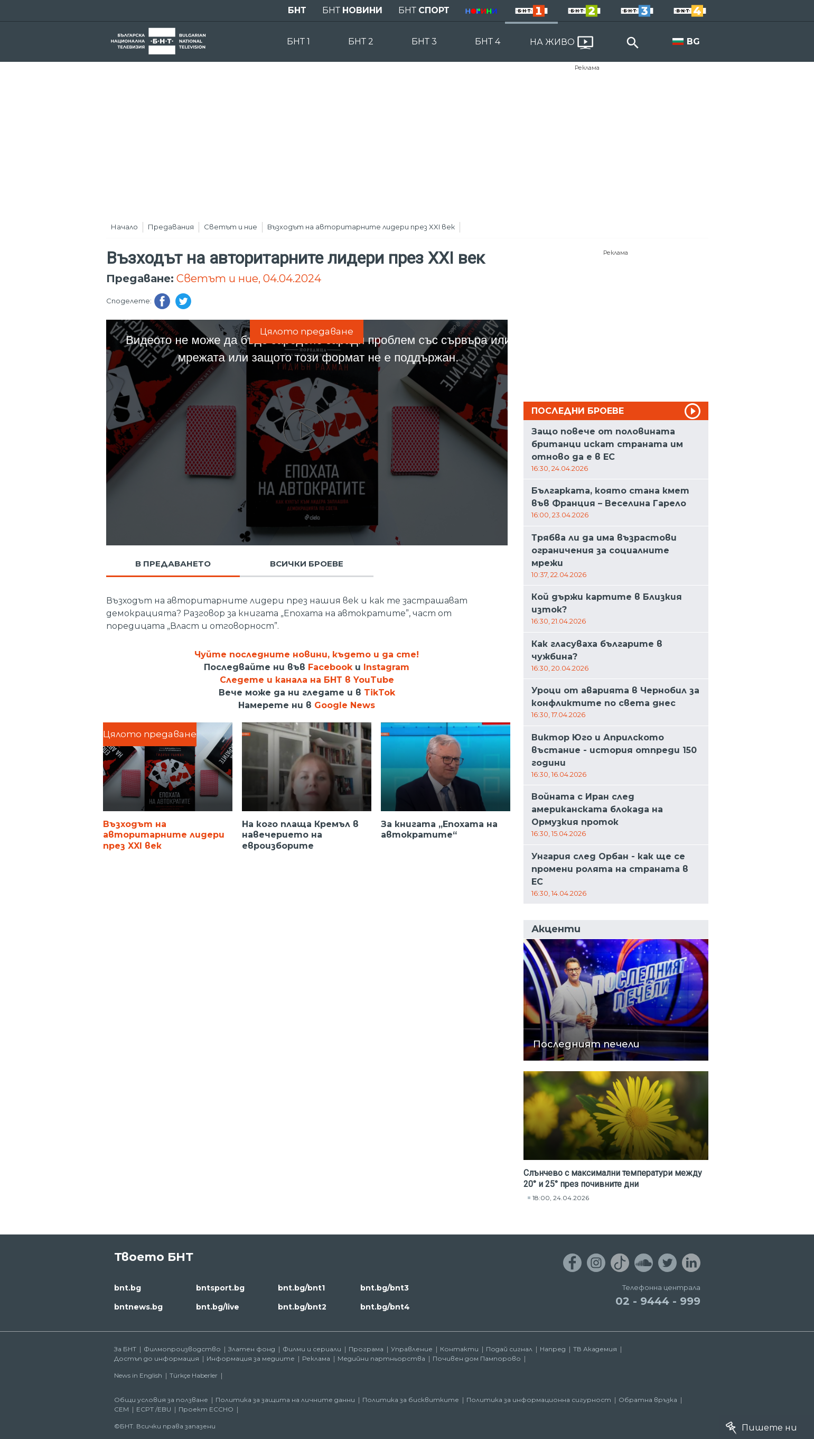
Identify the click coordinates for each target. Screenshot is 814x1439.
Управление (412, 1349)
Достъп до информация (156, 1358)
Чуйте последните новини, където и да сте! (306, 654)
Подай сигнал (509, 1349)
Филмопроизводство (182, 1349)
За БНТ (125, 1349)
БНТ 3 (424, 41)
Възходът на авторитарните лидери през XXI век (361, 226)
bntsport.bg (220, 1288)
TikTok (379, 693)
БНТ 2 (360, 41)
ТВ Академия (595, 1349)
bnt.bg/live (217, 1307)
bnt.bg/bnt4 (385, 1307)
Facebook (330, 667)
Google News (344, 705)
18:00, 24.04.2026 (560, 1198)
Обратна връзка (648, 1400)
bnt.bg (127, 1288)
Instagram (386, 667)
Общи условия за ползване (161, 1400)
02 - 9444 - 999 (657, 1301)
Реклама (587, 67)
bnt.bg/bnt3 (384, 1288)
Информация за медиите (251, 1358)
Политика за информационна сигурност (538, 1400)
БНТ (297, 10)
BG (693, 41)
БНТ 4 (487, 41)
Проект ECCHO (206, 1409)
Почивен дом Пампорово (477, 1358)
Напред (553, 1349)
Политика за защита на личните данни (285, 1400)
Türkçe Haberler (194, 1375)
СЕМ (121, 1409)
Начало (124, 226)
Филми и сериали (312, 1349)
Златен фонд (251, 1349)
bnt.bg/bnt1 (301, 1288)
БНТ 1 (298, 41)
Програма (366, 1349)
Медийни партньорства (381, 1358)
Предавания (171, 226)
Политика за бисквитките (410, 1400)
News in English (138, 1375)
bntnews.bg (138, 1307)
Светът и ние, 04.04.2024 (248, 278)
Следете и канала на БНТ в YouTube (307, 680)
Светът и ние (230, 226)
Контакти (459, 1349)
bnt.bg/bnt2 (302, 1307)
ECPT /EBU (153, 1409)
